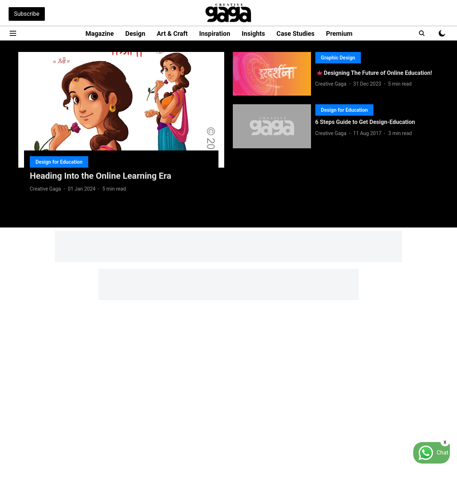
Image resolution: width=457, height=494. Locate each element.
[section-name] (59, 161)
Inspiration (214, 33)
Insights (253, 33)
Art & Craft (172, 33)
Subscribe (26, 13)
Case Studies (296, 33)
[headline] (121, 176)
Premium (339, 33)
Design (135, 33)
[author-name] (47, 189)
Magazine (99, 33)
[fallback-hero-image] (121, 110)
